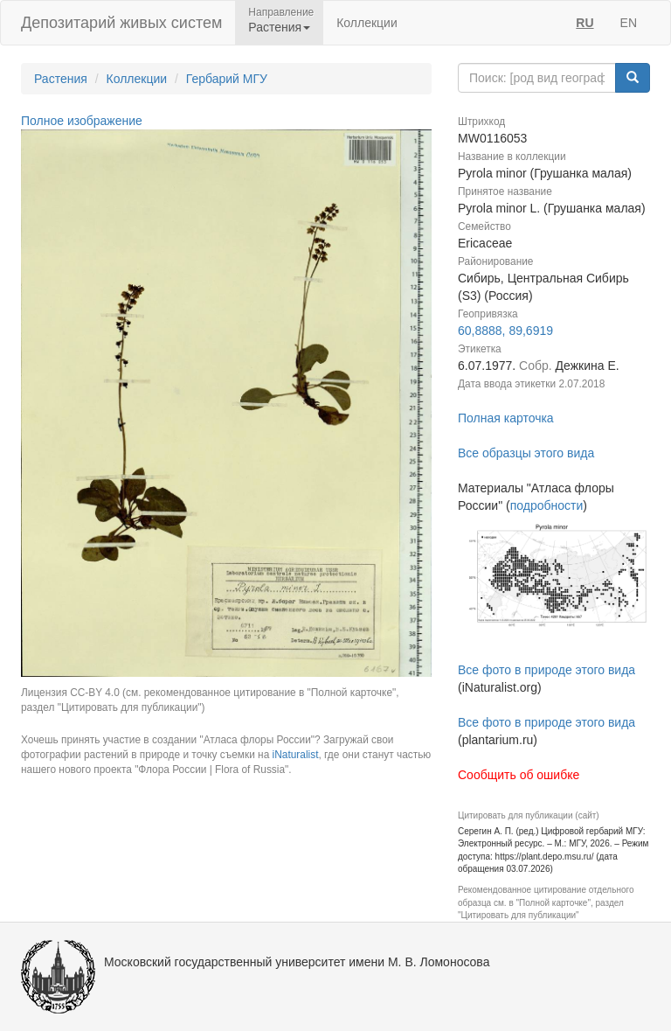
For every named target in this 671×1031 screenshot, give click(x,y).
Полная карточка (506, 418)
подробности (547, 505)
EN (628, 23)
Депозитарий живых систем (121, 22)
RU (584, 23)
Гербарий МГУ (226, 79)
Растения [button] (279, 27)
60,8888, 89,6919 (505, 331)
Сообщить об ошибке (518, 775)
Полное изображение (81, 121)
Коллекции (367, 23)
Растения (60, 79)
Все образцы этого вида (526, 453)
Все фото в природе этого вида (546, 670)
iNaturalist (296, 755)
